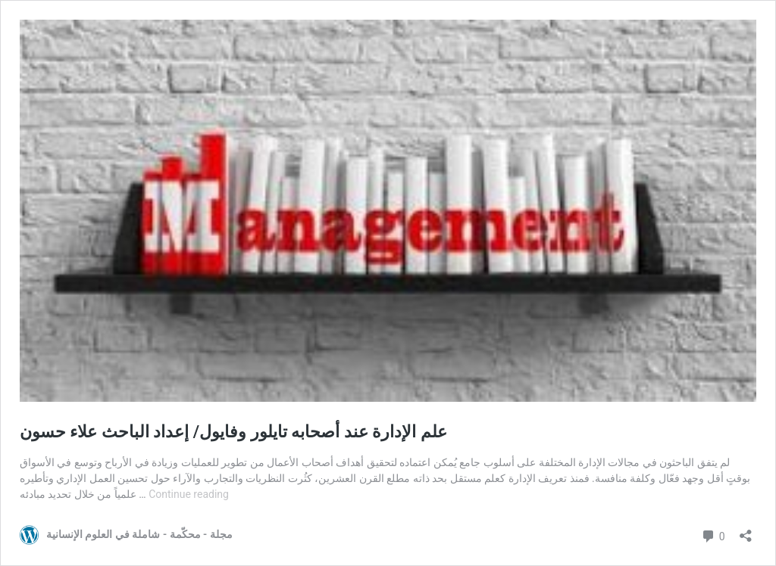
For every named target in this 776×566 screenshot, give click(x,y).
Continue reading (189, 494)
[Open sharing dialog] (745, 531)
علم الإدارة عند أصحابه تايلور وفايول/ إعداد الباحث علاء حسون (233, 431)
